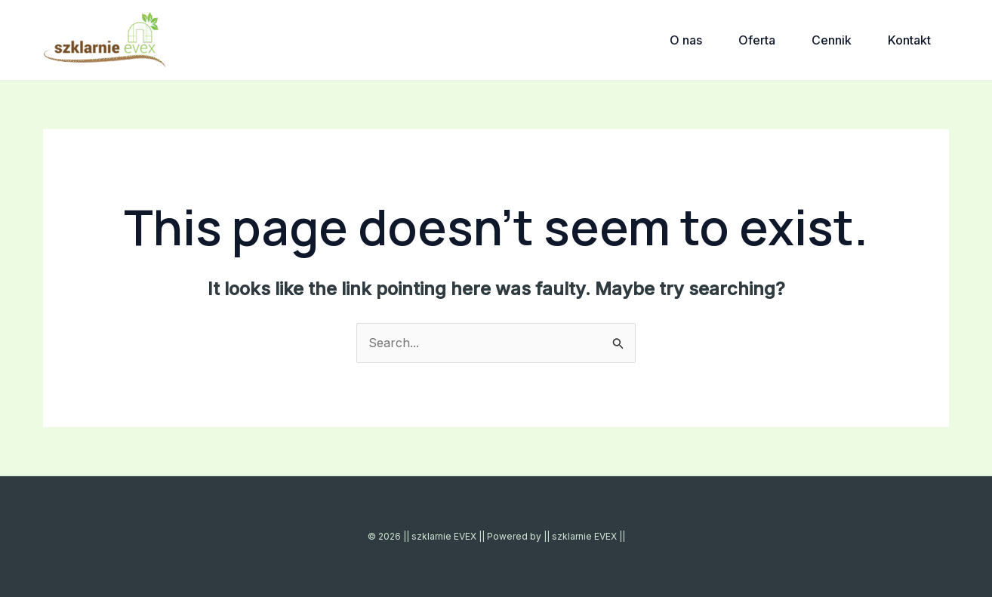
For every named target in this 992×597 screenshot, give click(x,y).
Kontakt (909, 40)
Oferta (756, 40)
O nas (686, 40)
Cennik (832, 40)
